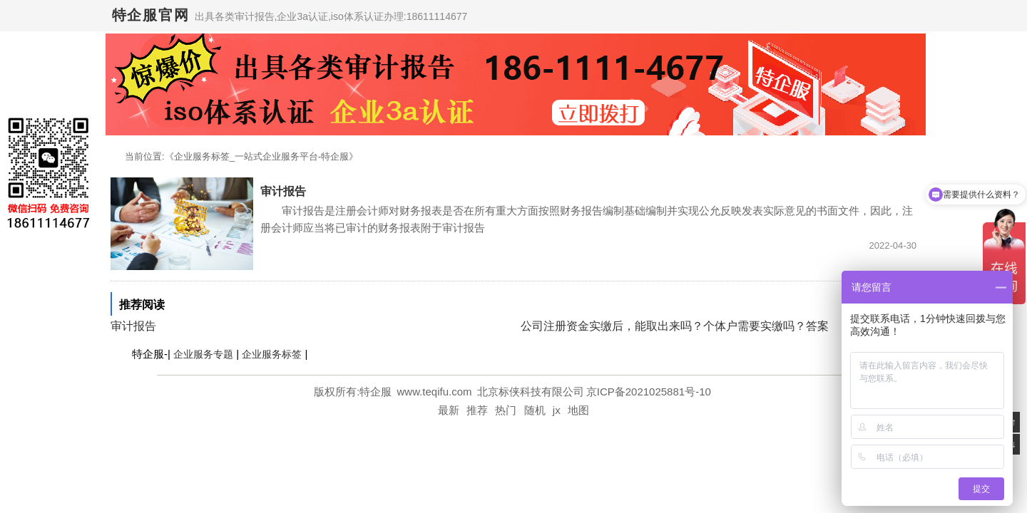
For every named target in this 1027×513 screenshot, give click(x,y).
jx (557, 410)
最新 (448, 410)
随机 (535, 410)
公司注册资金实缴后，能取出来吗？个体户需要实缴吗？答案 (675, 326)
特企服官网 (151, 15)
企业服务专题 (203, 354)
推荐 (477, 410)
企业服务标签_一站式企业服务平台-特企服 (261, 156)
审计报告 (283, 191)
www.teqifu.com (436, 391)
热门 (505, 410)
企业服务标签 (272, 354)
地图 (578, 410)
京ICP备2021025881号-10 (648, 391)
